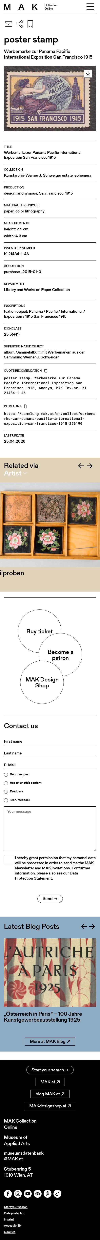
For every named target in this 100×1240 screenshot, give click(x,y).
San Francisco (51, 193)
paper (9, 211)
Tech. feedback (20, 799)
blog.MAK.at (50, 1094)
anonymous (27, 193)
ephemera (82, 175)
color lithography (30, 211)
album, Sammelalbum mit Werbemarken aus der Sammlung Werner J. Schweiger (44, 355)
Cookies (9, 1232)
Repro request (20, 774)
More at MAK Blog (50, 1050)
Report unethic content (25, 782)
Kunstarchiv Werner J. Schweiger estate (38, 175)
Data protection (14, 1213)
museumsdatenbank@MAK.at (25, 1156)
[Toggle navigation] (90, 7)
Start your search (50, 1070)
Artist (12, 473)
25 (6, 334)
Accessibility (13, 1225)
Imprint (9, 1220)
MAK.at (50, 1082)
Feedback (16, 791)
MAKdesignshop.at (50, 1106)
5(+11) (15, 334)
